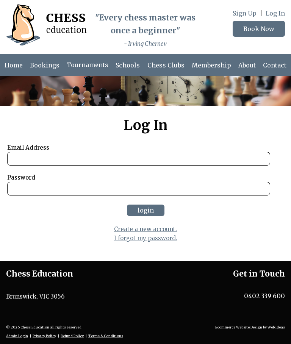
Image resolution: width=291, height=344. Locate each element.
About (247, 65)
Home (14, 65)
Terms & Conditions (105, 336)
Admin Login (17, 336)
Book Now (258, 29)
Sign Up (245, 13)
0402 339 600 (264, 296)
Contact (274, 65)
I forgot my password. (145, 238)
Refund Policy (72, 336)
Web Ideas (276, 327)
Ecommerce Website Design (238, 327)
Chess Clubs (166, 65)
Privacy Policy (44, 336)
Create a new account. (145, 229)
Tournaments (87, 65)
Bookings (44, 65)
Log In (275, 13)
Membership (211, 65)
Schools (128, 65)
